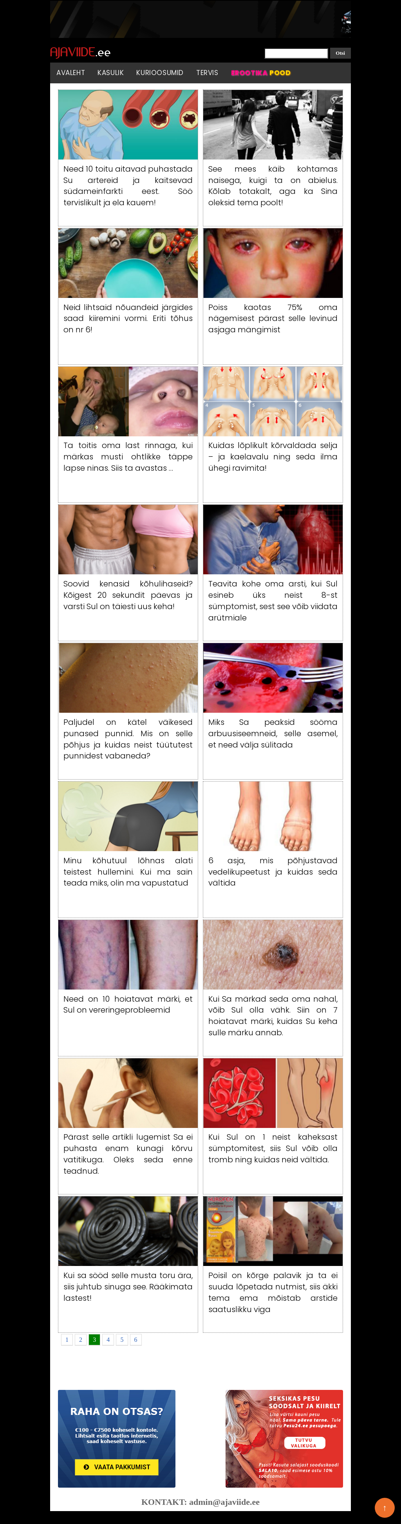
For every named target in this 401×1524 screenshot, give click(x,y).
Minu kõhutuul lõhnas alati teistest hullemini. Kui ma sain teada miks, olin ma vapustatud (128, 872)
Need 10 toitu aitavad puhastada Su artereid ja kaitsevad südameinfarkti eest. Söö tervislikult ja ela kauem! (128, 185)
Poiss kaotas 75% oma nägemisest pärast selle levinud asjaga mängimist (273, 318)
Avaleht (70, 72)
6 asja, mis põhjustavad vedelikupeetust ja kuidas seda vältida (273, 872)
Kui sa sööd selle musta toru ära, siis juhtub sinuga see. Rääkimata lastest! (128, 1286)
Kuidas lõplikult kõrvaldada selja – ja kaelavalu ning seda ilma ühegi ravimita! (273, 456)
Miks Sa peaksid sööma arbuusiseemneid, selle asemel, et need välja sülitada (273, 733)
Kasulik (111, 72)
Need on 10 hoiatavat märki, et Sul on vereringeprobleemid (128, 1004)
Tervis (207, 72)
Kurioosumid (160, 72)
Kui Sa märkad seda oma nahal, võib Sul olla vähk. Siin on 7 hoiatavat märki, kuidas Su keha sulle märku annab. (273, 1015)
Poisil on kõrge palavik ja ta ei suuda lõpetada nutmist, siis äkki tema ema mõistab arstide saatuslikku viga (273, 1292)
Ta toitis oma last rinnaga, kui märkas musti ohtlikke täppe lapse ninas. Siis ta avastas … (128, 456)
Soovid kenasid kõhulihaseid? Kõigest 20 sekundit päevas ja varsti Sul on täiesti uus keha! (128, 595)
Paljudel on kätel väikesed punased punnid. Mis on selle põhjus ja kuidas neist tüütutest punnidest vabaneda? (128, 739)
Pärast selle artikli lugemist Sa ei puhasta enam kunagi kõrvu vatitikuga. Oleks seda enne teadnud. (128, 1153)
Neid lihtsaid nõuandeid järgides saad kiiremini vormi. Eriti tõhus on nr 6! (128, 318)
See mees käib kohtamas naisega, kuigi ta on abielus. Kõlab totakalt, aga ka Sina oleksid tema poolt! (273, 185)
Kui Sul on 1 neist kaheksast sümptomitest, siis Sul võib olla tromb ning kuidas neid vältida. (273, 1148)
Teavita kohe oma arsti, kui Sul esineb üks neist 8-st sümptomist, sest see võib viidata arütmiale (273, 600)
